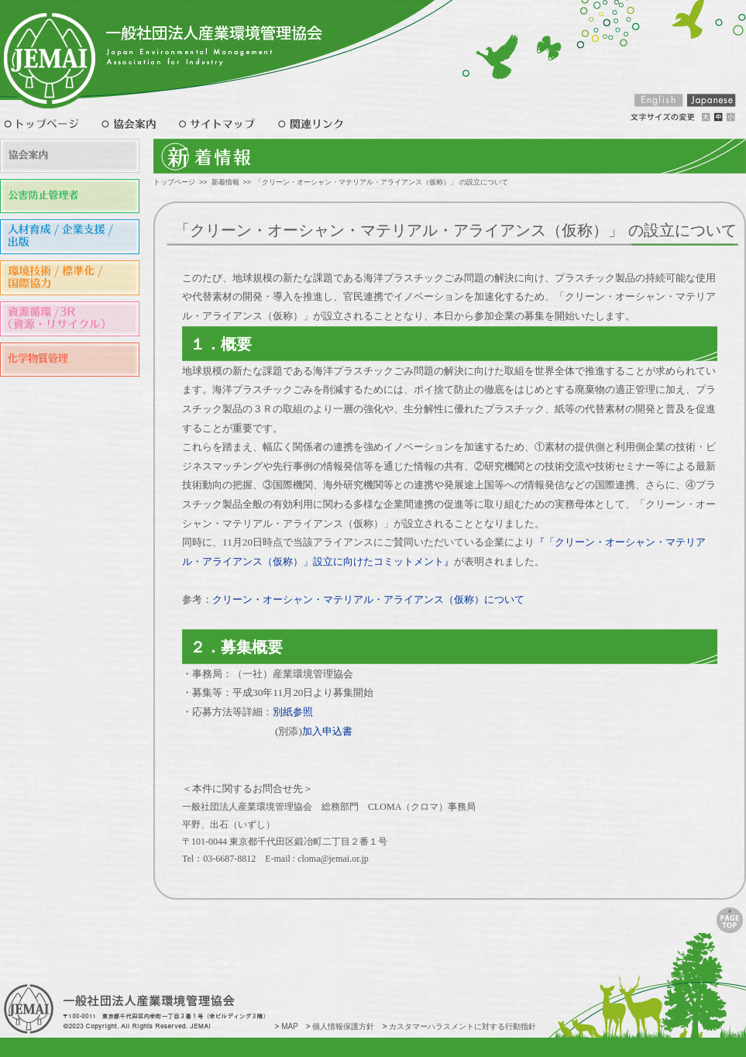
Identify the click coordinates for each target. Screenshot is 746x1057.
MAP (289, 1026)
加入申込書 (327, 731)
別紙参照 (293, 712)
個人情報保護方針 (343, 1026)
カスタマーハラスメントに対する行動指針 (462, 1026)
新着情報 (225, 182)
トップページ (174, 182)
